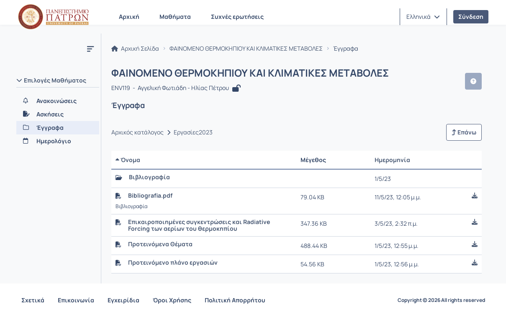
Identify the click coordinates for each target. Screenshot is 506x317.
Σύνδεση (470, 17)
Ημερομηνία (392, 160)
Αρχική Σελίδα (135, 48)
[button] (423, 17)
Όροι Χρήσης (172, 300)
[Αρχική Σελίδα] (53, 16)
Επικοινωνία (76, 300)
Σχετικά (32, 300)
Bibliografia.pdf (150, 195)
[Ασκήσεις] (57, 114)
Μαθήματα (175, 17)
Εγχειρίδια (123, 300)
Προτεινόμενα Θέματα (160, 244)
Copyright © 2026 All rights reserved (441, 300)
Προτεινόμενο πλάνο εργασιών (173, 262)
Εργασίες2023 (193, 132)
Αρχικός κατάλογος (137, 132)
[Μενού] (90, 48)
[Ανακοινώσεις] (57, 101)
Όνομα (128, 160)
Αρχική (129, 17)
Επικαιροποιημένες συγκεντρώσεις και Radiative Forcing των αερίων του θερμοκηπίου (199, 225)
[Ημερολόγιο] (57, 141)
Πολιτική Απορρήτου (235, 300)
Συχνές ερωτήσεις (237, 17)
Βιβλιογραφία (149, 177)
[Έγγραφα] (57, 127)
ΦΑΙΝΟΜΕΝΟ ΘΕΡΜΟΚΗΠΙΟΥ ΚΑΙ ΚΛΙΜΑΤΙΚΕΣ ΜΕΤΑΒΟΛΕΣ (246, 48)
